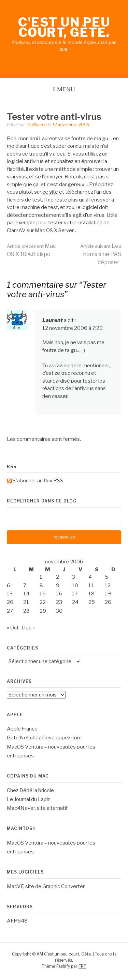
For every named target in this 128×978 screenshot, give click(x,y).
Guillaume (37, 124)
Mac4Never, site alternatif (37, 808)
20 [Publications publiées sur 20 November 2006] (10, 602)
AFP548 (17, 921)
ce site (50, 192)
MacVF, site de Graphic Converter (46, 886)
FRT (82, 966)
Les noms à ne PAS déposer (100, 254)
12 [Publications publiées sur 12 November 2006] (108, 585)
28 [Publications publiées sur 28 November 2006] (26, 611)
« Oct (13, 628)
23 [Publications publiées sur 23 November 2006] (59, 602)
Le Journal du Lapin (29, 799)
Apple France (22, 729)
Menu (66, 89)
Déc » (28, 628)
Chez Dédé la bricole (30, 790)
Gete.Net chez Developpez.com (44, 738)
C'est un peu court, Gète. (64, 27)
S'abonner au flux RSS (38, 481)
